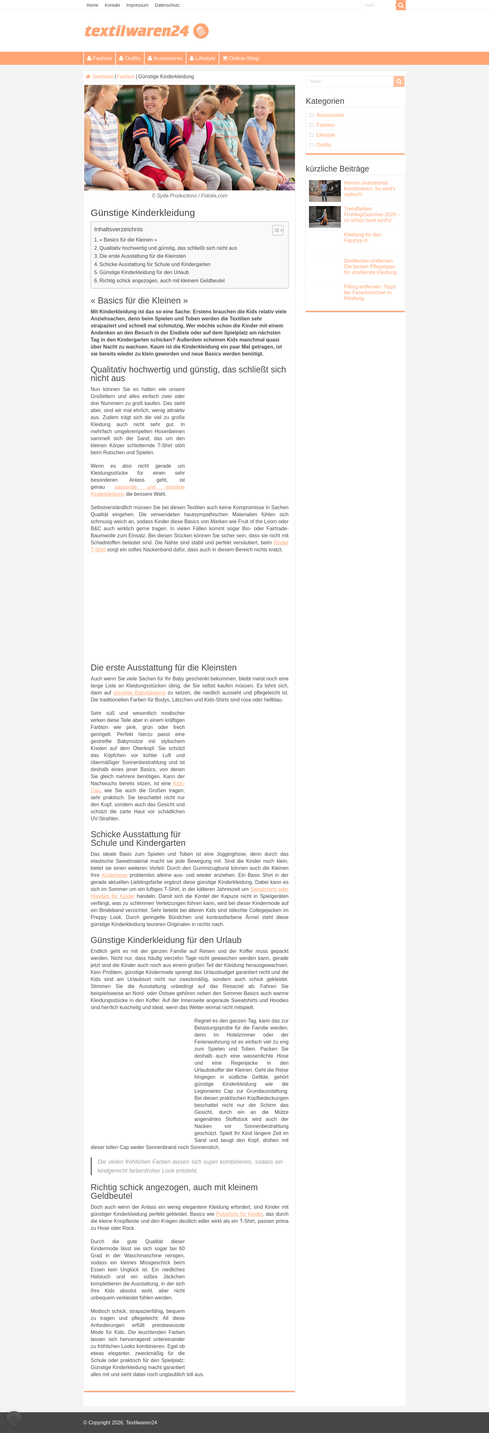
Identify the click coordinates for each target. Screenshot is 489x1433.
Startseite (100, 76)
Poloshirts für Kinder (239, 1214)
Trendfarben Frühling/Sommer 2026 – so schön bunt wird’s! (372, 214)
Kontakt (112, 5)
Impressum (137, 5)
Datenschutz (167, 5)
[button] (14, 1419)
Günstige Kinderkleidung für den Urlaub (144, 272)
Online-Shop (241, 58)
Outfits (129, 58)
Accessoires (165, 58)
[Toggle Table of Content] (274, 230)
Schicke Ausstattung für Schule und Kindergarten (155, 264)
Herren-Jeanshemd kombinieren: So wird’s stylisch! (369, 188)
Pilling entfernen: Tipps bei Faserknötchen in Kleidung (370, 292)
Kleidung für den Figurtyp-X (362, 237)
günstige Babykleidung (139, 692)
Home (92, 5)
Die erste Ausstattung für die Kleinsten (143, 256)
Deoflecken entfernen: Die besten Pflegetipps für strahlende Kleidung (370, 266)
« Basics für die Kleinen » (128, 239)
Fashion (99, 58)
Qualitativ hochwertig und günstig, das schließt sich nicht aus (168, 248)
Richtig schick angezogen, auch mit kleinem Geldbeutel (162, 280)
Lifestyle (202, 58)
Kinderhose (114, 875)
